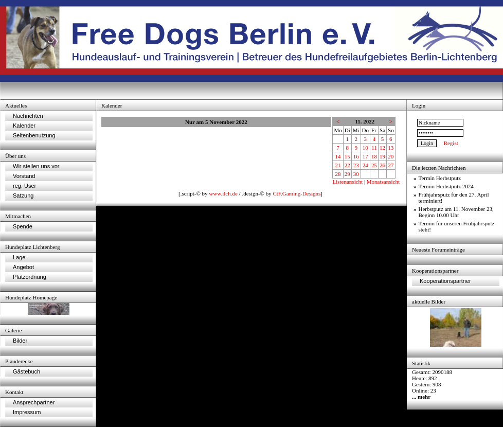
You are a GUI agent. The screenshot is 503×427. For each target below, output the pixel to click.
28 (338, 174)
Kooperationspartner (445, 281)
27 (390, 165)
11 (374, 148)
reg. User (24, 186)
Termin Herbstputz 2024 (446, 186)
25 (374, 165)
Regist (451, 143)
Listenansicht (347, 182)
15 (347, 156)
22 (347, 165)
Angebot (23, 267)
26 (382, 165)
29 (347, 174)
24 (365, 165)
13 (390, 148)
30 (356, 174)
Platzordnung (29, 277)
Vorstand (24, 176)
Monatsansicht (383, 182)
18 (374, 156)
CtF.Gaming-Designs (296, 193)
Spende (22, 226)
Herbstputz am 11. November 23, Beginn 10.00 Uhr (456, 212)
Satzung (23, 195)
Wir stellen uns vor (36, 166)
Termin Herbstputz (440, 178)
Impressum (27, 412)
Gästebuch (26, 371)
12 (382, 148)
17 (365, 156)
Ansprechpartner (34, 402)
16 (356, 156)
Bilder (20, 340)
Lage (19, 257)
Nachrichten (28, 116)
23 (356, 165)
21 (338, 165)
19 (382, 156)
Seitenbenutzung (34, 135)
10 (365, 148)
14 (338, 156)
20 (390, 156)
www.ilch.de (223, 193)
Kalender (24, 125)
